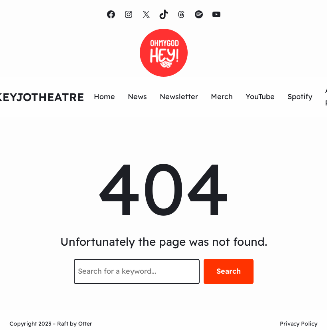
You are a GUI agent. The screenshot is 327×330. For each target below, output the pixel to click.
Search (228, 271)
